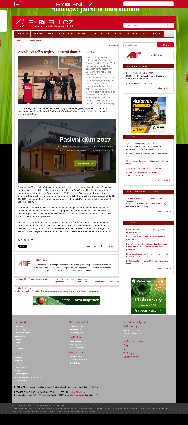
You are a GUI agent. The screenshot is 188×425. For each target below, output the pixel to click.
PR (32, 240)
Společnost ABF (25, 187)
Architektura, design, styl (135, 322)
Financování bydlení (78, 322)
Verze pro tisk (109, 246)
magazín (113, 45)
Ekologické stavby (78, 291)
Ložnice (18, 364)
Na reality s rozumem (78, 344)
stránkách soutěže (101, 207)
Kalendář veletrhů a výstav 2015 (139, 73)
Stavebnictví (20, 322)
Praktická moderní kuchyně (135, 333)
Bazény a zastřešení (77, 356)
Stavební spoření (76, 333)
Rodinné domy (21, 326)
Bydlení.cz (19, 40)
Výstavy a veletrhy (22, 291)
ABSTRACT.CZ (131, 357)
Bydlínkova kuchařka (133, 341)
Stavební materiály (22, 333)
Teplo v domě (129, 337)
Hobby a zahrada (76, 352)
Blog (125, 345)
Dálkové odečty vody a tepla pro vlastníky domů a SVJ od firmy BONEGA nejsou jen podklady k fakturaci (146, 246)
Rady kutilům (74, 363)
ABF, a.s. (40, 259)
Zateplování (20, 336)
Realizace (19, 349)
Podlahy (18, 339)
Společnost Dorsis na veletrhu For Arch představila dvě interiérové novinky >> (87, 282)
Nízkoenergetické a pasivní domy (55, 291)
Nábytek (18, 370)
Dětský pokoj (20, 367)
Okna (17, 346)
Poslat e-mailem (93, 246)
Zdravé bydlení (21, 380)
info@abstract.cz (77, 395)
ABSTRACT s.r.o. (40, 395)
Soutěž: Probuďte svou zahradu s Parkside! (144, 168)
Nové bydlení (75, 337)
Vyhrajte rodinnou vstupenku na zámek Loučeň (145, 143)
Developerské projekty (78, 341)
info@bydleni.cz (79, 392)
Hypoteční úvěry (76, 329)
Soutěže (35, 291)
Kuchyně (18, 358)
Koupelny (19, 361)
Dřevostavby (20, 329)
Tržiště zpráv (129, 353)
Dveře (17, 342)
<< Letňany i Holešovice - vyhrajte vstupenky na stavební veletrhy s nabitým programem (50, 279)
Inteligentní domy (76, 348)
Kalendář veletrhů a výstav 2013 (139, 83)
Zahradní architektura (78, 360)
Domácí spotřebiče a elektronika (28, 377)
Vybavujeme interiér (132, 330)
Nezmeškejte (93, 291)
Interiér (17, 353)
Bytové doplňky (21, 374)
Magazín (131, 223)
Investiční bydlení (76, 326)
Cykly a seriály (130, 326)
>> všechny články (163, 88)
